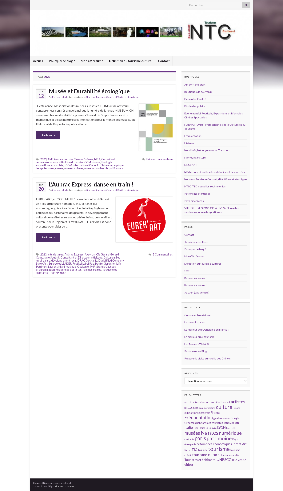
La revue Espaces (194, 322)
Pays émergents (194, 200)
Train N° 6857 (57, 272)
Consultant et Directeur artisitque (81, 257)
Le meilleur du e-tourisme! (199, 336)
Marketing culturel (195, 157)
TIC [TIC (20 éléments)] (194, 450)
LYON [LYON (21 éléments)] (221, 428)
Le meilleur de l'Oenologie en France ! (206, 329)
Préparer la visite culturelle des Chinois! (208, 358)
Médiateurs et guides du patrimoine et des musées (214, 172)
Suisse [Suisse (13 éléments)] (187, 450)
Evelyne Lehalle (60, 97)
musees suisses (73, 168)
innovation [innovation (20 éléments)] (231, 423)
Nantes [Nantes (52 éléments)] (209, 432)
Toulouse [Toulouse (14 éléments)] (203, 449)
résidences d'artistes (69, 269)
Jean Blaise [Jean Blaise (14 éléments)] (199, 427)
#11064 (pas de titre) (196, 292)
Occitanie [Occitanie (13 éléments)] (189, 439)
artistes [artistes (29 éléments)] (238, 401)
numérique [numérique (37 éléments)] (230, 433)
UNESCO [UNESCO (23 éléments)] (224, 459)
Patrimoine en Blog (195, 351)
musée (59, 168)
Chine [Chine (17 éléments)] (194, 407)
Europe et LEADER (60, 263)
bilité (97, 159)
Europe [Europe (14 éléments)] (236, 407)
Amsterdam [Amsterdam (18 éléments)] (202, 402)
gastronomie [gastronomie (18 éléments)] (221, 418)
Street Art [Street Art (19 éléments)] (240, 444)
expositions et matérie (49, 165)
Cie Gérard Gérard (107, 254)
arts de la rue (55, 254)
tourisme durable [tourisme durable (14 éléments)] (230, 455)
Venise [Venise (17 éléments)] (242, 460)
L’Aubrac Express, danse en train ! (91, 184)
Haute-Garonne (105, 263)
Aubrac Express (74, 254)
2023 (43, 159)
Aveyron (90, 254)
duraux (96, 162)
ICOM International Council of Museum (89, 165)
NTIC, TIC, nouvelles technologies (205, 186)
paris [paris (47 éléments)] (200, 438)
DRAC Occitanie (87, 260)
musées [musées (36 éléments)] (192, 433)
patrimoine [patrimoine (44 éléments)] (219, 438)
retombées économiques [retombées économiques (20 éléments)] (214, 444)
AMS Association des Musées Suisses (70, 159)
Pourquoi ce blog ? (62, 61)
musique (71, 266)
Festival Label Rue (83, 263)
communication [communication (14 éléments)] (207, 407)
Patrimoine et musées (197, 193)
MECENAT (190, 164)
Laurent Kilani (56, 266)
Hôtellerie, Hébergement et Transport (207, 150)
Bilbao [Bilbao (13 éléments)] (187, 408)
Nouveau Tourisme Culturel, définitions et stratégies (113, 97)
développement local (63, 260)
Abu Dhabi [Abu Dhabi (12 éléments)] (189, 402)
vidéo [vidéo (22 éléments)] (188, 464)
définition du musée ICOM (75, 162)
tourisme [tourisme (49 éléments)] (219, 449)
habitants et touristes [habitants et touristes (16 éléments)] (209, 422)
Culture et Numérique (197, 315)
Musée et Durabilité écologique (89, 91)
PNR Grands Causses (103, 266)
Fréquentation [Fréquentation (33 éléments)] (198, 417)
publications (116, 168)
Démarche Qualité (195, 99)
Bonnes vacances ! (195, 278)
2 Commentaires (163, 254)
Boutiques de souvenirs (198, 91)
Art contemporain (194, 84)
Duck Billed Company (111, 260)
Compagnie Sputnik (47, 257)
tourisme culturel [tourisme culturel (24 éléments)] (206, 454)
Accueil (38, 61)
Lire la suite (48, 135)
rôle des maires (92, 269)
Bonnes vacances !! (196, 285)
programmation (45, 269)
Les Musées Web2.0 (196, 344)
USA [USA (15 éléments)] (234, 460)
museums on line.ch (96, 168)
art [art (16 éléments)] (228, 402)
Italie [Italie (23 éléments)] (188, 427)
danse (46, 260)
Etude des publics (194, 106)
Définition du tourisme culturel (130, 61)
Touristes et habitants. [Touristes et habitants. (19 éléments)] (200, 460)
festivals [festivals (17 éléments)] (204, 412)
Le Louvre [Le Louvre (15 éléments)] (211, 427)
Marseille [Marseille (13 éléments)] (231, 428)
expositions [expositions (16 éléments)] (191, 412)
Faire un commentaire (159, 159)
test (186, 270)
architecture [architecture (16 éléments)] (218, 402)
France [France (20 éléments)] (215, 413)
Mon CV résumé (92, 61)
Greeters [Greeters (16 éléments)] (190, 422)
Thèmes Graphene (64, 486)
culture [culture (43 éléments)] (224, 407)
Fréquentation (192, 135)
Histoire (189, 143)
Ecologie (107, 162)
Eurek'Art (42, 263)
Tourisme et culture (196, 242)
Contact (164, 61)
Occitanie (83, 266)
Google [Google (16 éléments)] (235, 418)
